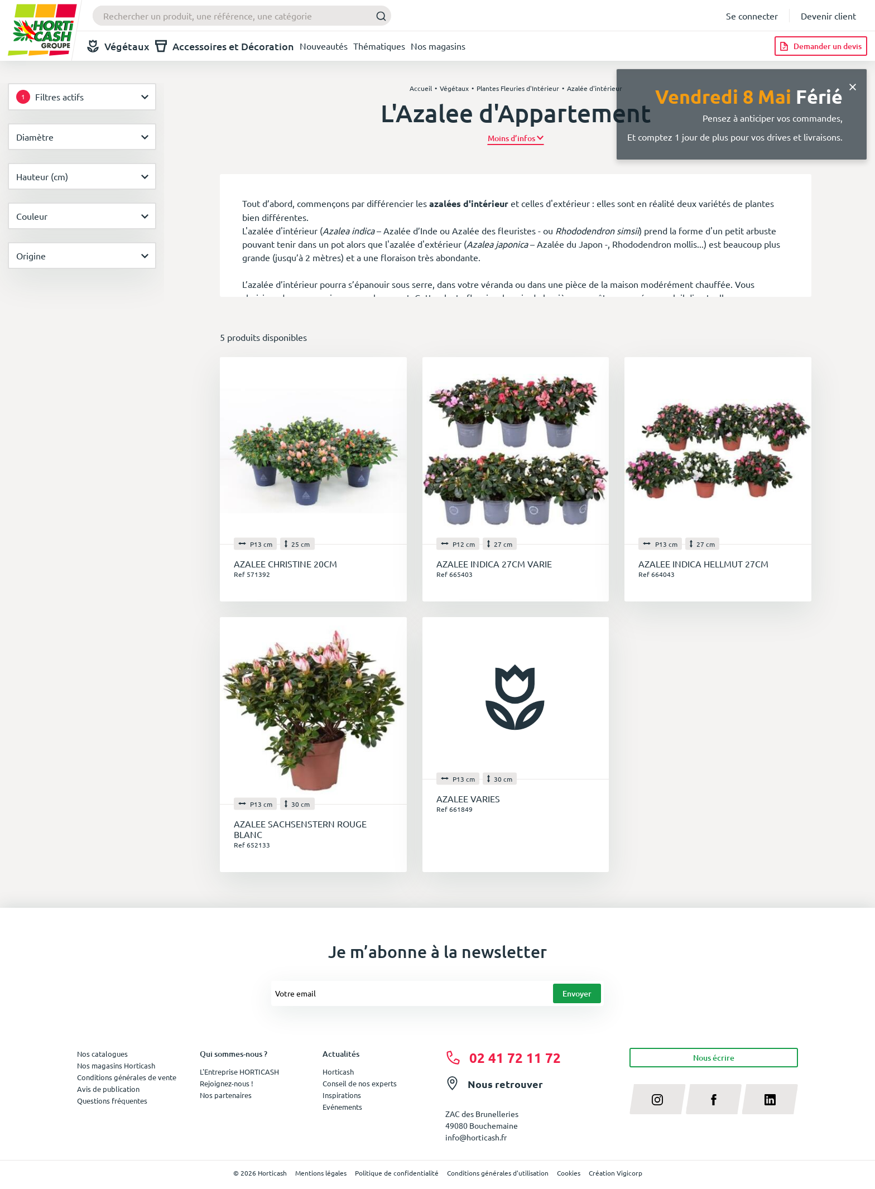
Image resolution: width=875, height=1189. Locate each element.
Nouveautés (324, 45)
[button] (516, 138)
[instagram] (657, 1099)
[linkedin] (770, 1099)
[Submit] (378, 15)
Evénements (342, 1106)
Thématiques (379, 45)
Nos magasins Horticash (116, 1065)
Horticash (338, 1071)
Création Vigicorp (615, 1172)
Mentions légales (321, 1172)
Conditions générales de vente (126, 1077)
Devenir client (828, 15)
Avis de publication (108, 1089)
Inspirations (342, 1095)
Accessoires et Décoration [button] (224, 46)
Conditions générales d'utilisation (498, 1172)
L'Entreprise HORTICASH (239, 1071)
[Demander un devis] (821, 46)
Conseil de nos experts (360, 1083)
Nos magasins (438, 45)
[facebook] (714, 1099)
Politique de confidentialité (397, 1172)
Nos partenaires (226, 1095)
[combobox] (242, 16)
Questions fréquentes (112, 1100)
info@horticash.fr (476, 1137)
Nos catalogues (102, 1053)
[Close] (852, 86)
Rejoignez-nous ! (226, 1083)
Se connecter (752, 15)
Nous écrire (713, 1057)
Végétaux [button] (118, 46)
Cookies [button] (568, 1172)
